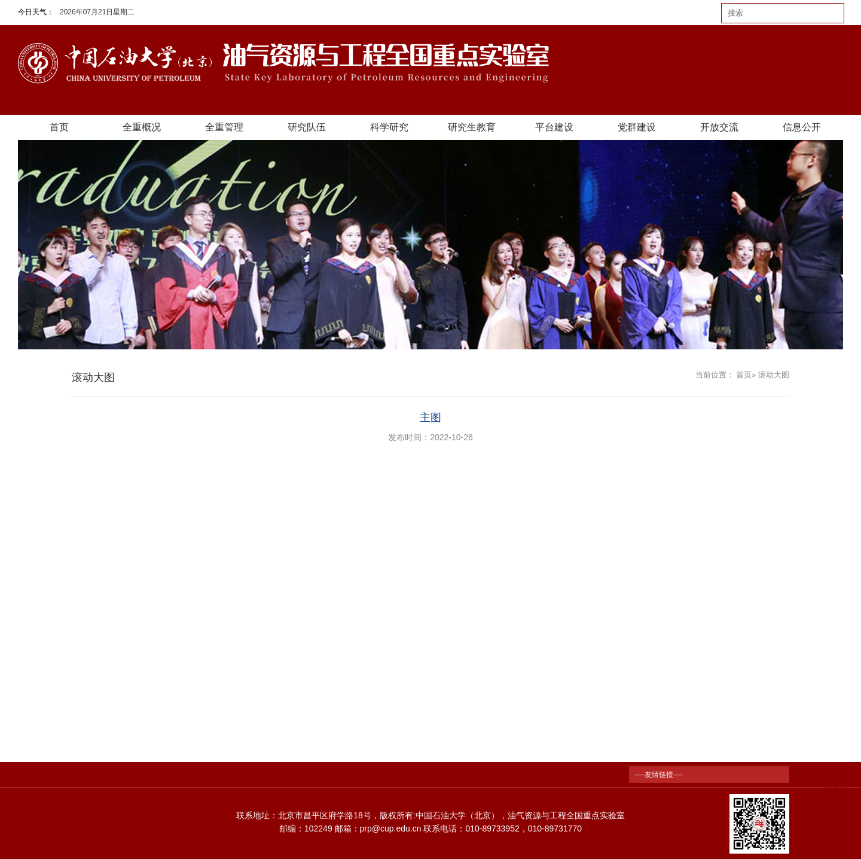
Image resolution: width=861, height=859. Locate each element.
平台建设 (554, 127)
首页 (59, 127)
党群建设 (637, 127)
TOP (833, 781)
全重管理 (224, 127)
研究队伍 (307, 127)
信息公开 (802, 127)
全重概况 (142, 127)
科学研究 (389, 127)
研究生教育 (472, 127)
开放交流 (719, 127)
